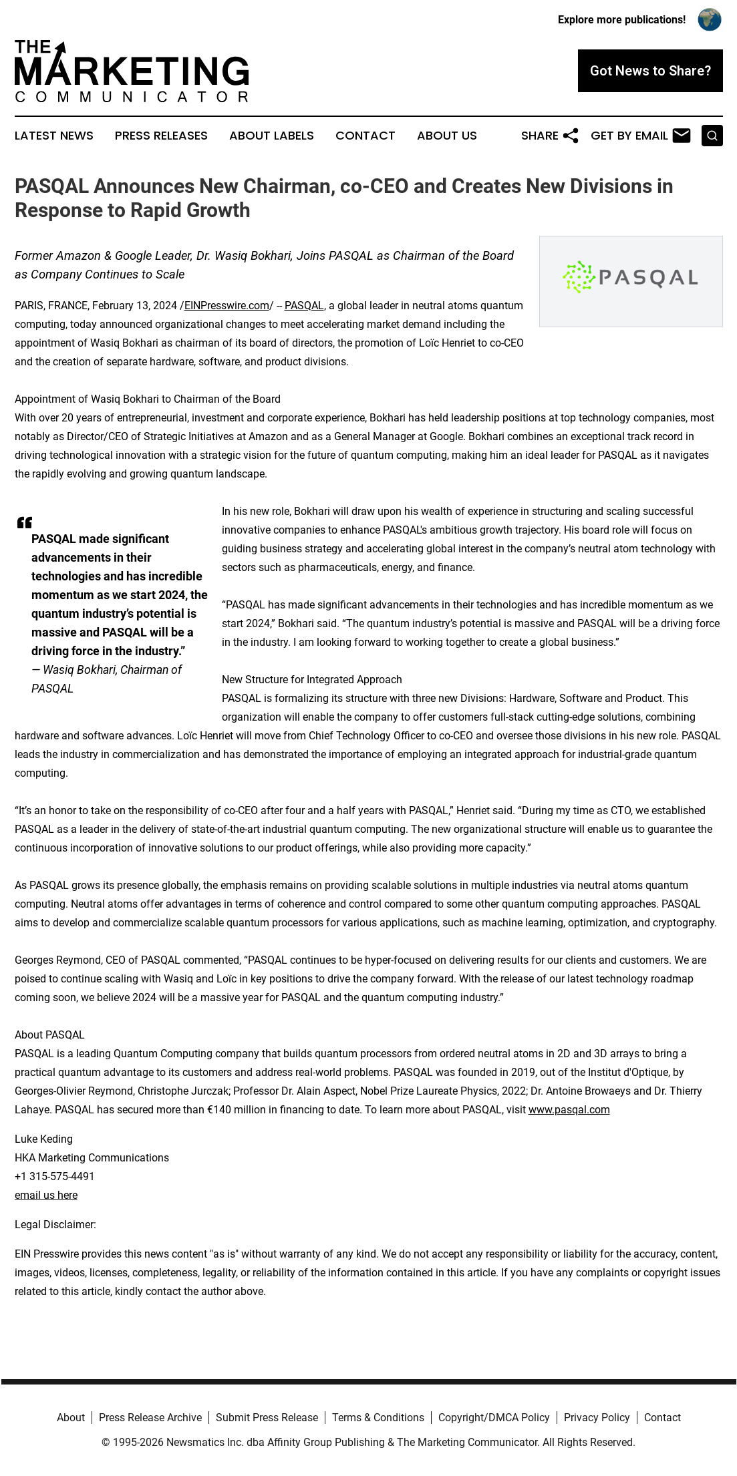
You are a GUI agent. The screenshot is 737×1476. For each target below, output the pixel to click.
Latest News (54, 135)
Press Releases (161, 135)
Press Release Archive (150, 1417)
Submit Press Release (267, 1417)
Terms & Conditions (378, 1417)
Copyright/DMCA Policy (494, 1417)
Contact (365, 135)
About (71, 1417)
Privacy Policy (597, 1417)
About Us (447, 135)
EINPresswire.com (226, 305)
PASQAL (304, 305)
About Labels (271, 135)
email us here (46, 1195)
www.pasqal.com (569, 1109)
